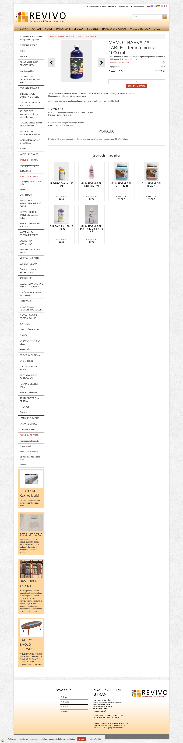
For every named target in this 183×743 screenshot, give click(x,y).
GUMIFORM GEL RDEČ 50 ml (91, 184)
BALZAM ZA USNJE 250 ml (61, 227)
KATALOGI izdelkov (140, 28)
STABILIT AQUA (31, 534)
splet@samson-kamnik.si (116, 728)
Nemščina (158, 6)
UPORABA (78, 28)
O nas (157, 28)
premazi (23, 189)
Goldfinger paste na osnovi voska (30, 183)
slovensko (148, 6)
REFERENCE (92, 28)
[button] (101, 62)
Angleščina (155, 6)
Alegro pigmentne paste (29, 166)
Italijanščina (162, 6)
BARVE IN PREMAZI (66, 36)
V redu (81, 739)
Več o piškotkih (95, 739)
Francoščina (165, 6)
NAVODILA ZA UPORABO (114, 28)
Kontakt (36, 28)
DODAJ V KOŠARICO (137, 86)
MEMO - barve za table (29, 176)
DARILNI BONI (63, 28)
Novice (48, 28)
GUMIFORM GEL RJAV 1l (152, 184)
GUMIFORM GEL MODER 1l (121, 184)
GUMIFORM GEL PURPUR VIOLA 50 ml (91, 229)
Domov (53, 36)
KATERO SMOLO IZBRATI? (26, 644)
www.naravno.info (100, 709)
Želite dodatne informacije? (119, 62)
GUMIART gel (25, 171)
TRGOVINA (23, 28)
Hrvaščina (151, 6)
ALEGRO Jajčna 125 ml (61, 184)
